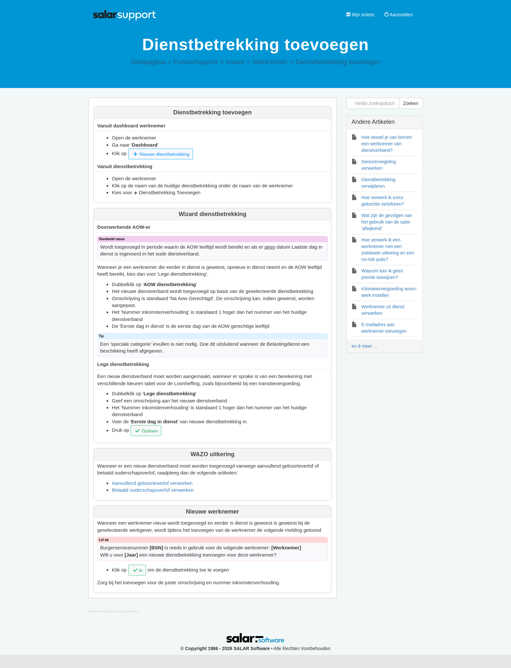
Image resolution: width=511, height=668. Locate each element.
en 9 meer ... (364, 346)
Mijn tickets (360, 14)
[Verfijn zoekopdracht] (372, 103)
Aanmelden (398, 14)
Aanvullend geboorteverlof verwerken (152, 483)
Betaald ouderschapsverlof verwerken (153, 490)
